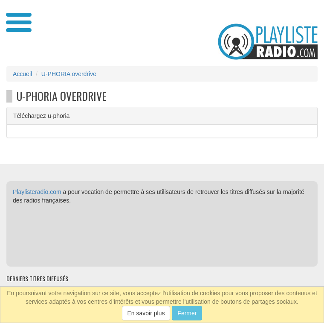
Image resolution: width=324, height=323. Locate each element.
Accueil (22, 73)
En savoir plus (146, 313)
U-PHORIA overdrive (68, 73)
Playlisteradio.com (37, 191)
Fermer (187, 313)
